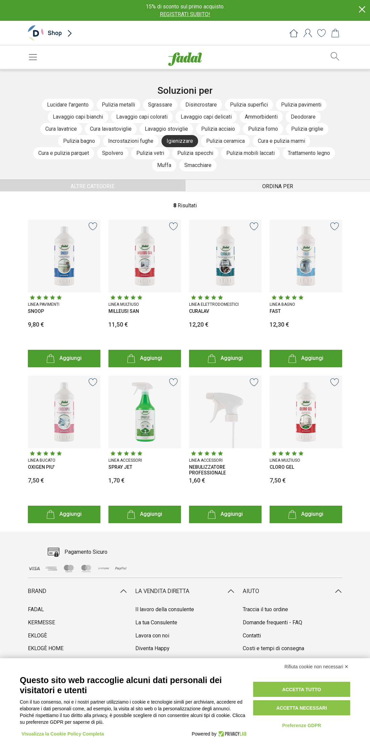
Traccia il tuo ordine (265, 609)
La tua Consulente (156, 622)
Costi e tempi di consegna (273, 648)
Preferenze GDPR (301, 725)
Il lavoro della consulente (164, 609)
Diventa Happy (152, 648)
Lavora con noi (152, 635)
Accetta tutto (301, 689)
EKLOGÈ (37, 635)
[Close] (362, 9)
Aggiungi (64, 358)
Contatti (252, 635)
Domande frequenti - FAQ (272, 622)
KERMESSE (41, 622)
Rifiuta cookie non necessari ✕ (316, 666)
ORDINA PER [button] (277, 186)
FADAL (36, 609)
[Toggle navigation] (35, 57)
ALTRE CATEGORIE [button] (92, 186)
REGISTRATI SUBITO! (185, 14)
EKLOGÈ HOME (45, 648)
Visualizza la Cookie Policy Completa (62, 734)
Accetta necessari (301, 708)
